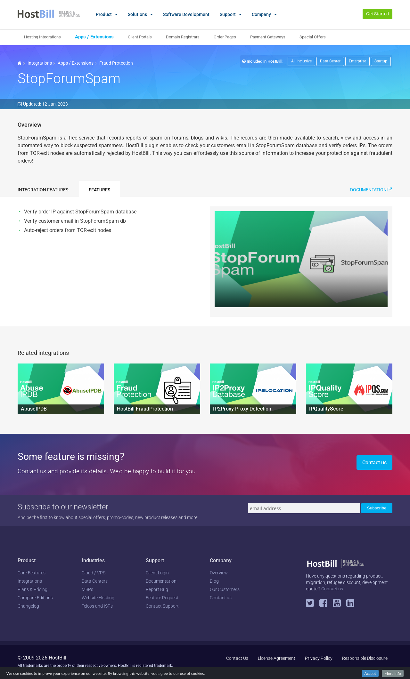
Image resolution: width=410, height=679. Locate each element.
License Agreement (276, 658)
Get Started (377, 13)
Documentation (371, 189)
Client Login (157, 572)
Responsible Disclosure (365, 658)
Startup (380, 61)
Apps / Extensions (94, 37)
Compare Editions (35, 597)
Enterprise (357, 61)
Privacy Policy (318, 658)
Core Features (31, 572)
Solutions (137, 14)
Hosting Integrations (42, 37)
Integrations (40, 63)
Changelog (28, 606)
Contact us (374, 462)
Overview (219, 572)
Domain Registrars (183, 37)
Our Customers (225, 589)
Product (104, 14)
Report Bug (157, 589)
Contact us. (332, 588)
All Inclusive (301, 61)
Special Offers (312, 37)
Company (261, 14)
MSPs (87, 589)
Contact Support (162, 606)
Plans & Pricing (32, 589)
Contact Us (237, 658)
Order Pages (225, 37)
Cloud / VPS (93, 572)
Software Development (186, 14)
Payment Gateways (267, 37)
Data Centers (95, 581)
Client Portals (140, 37)
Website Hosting (98, 597)
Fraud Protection (116, 63)
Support (228, 14)
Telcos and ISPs (97, 606)
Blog (214, 581)
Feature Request (162, 597)
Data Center (330, 61)
